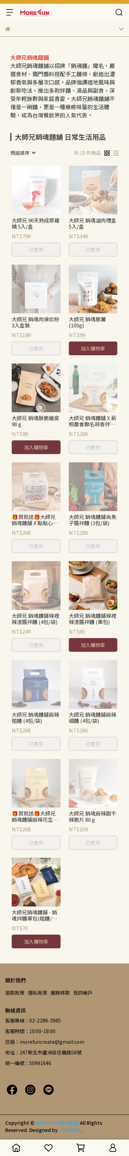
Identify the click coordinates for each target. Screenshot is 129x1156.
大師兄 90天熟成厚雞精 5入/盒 (36, 223)
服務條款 (60, 992)
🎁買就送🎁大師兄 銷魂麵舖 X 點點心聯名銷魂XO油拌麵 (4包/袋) (35, 520)
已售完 (36, 249)
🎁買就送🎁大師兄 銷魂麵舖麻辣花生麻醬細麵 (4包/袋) (35, 816)
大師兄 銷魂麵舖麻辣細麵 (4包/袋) (92, 718)
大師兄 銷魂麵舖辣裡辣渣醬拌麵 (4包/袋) (35, 619)
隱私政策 (37, 992)
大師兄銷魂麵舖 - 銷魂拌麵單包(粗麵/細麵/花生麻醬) (34, 915)
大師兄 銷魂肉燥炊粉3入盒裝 (35, 322)
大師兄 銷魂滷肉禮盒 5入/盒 (92, 223)
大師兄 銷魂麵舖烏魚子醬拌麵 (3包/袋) (92, 520)
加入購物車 (93, 348)
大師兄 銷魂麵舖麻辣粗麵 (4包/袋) (35, 718)
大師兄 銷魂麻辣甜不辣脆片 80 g (92, 816)
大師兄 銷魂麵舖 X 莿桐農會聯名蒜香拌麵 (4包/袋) (92, 421)
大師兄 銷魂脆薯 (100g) (87, 322)
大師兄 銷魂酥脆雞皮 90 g (35, 421)
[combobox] (22, 153)
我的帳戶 (83, 992)
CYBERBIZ (70, 1129)
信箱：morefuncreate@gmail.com (44, 1041)
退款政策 (14, 992)
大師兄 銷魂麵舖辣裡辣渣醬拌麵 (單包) (92, 619)
